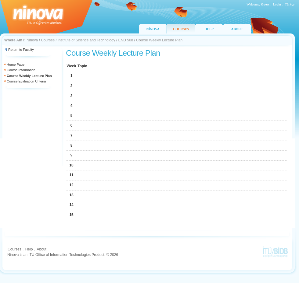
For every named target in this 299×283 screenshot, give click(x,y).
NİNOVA (152, 29)
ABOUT (237, 29)
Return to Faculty (21, 49)
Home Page (15, 64)
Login (277, 4)
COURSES (181, 29)
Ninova (32, 40)
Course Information (21, 70)
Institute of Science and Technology (86, 40)
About (41, 249)
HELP (209, 29)
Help (29, 249)
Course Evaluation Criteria (26, 81)
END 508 (125, 40)
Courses (48, 40)
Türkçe (289, 4)
